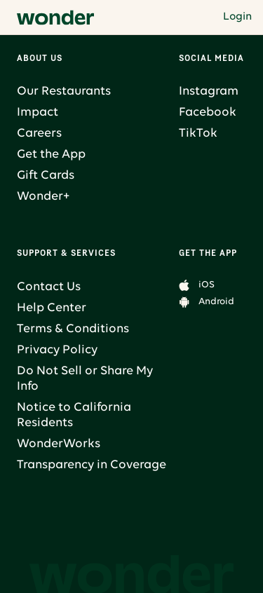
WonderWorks (58, 444)
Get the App (51, 154)
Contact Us (49, 287)
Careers (39, 133)
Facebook (207, 112)
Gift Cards (45, 175)
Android (216, 301)
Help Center (51, 308)
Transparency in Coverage (91, 465)
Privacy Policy (57, 350)
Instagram (208, 91)
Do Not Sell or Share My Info (85, 378)
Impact (37, 112)
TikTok (198, 133)
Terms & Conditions (73, 329)
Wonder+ (43, 196)
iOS (206, 284)
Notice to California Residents (74, 415)
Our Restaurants (64, 91)
